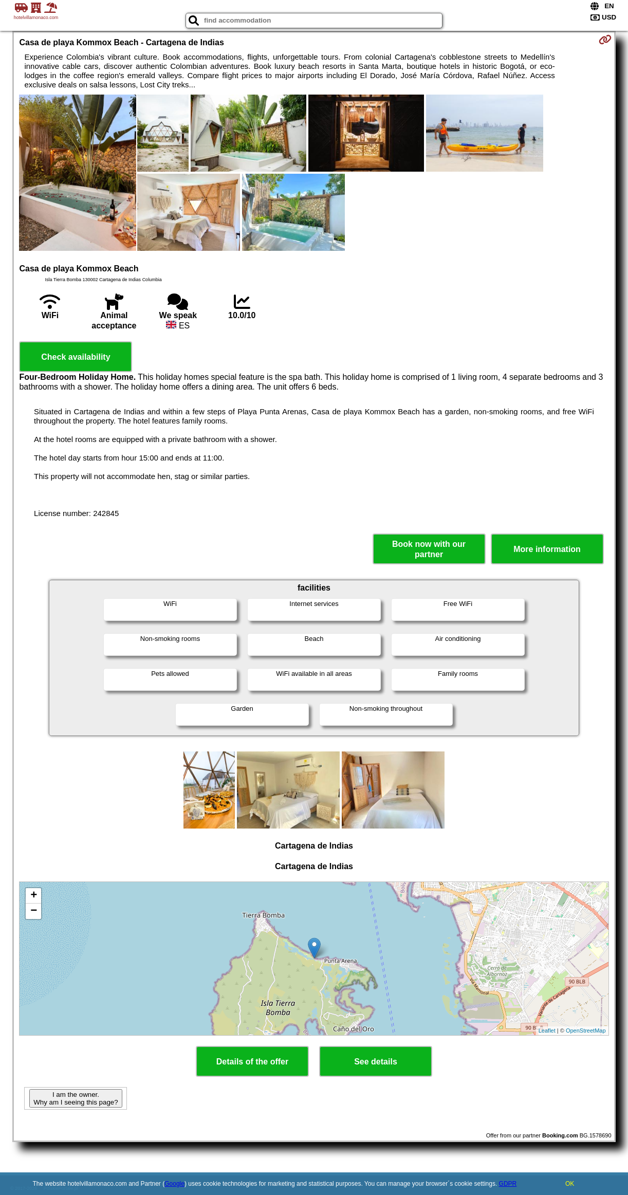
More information (547, 549)
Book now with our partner (429, 549)
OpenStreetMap (586, 1030)
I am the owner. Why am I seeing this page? (75, 1098)
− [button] (33, 911)
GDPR (508, 1183)
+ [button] (33, 896)
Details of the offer (252, 1061)
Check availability (75, 357)
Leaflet (547, 1030)
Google (174, 1183)
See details (375, 1061)
